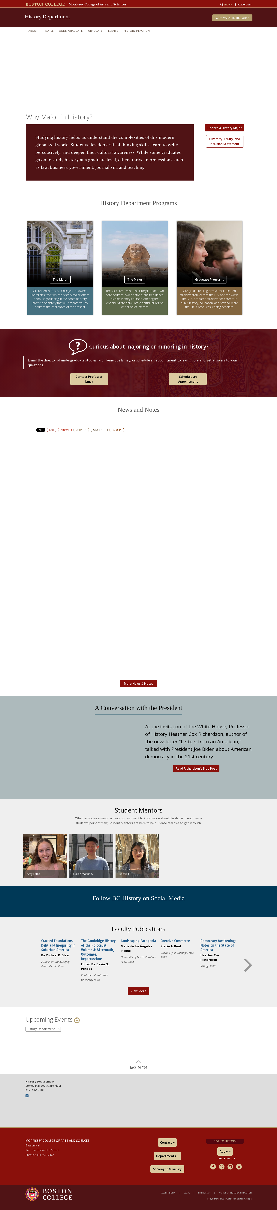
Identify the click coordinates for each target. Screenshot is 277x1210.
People (48, 30)
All (41, 430)
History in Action (137, 30)
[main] (138, 588)
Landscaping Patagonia (138, 940)
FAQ (51, 430)
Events (113, 30)
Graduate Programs (209, 279)
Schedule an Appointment (188, 379)
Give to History (225, 1141)
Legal (187, 1192)
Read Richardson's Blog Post (196, 768)
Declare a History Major (224, 128)
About (33, 30)
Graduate (95, 30)
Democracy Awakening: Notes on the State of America (218, 945)
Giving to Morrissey (167, 1169)
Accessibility (168, 1192)
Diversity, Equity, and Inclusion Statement (224, 141)
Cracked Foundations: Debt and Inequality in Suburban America (58, 945)
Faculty (117, 430)
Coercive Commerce (175, 940)
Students (99, 430)
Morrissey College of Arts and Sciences (97, 4)
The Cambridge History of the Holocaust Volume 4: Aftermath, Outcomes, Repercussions (98, 949)
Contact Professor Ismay (89, 379)
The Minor (134, 279)
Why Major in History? (232, 17)
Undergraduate (71, 30)
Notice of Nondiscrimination (235, 1192)
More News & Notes (138, 683)
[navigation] (138, 31)
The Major (60, 279)
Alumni (65, 430)
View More (138, 991)
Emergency (204, 1192)
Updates (81, 430)
